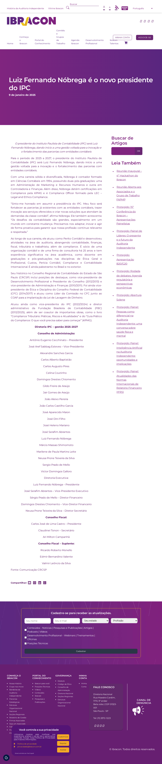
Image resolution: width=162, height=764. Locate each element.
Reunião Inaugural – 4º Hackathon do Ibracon (129, 175)
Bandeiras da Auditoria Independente (15, 693)
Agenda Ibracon (75, 42)
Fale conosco (103, 687)
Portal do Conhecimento (42, 42)
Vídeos (38, 690)
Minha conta (122, 37)
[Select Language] (142, 8)
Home (10, 43)
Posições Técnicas (37, 643)
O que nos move (16, 687)
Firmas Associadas (17, 720)
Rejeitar (63, 743)
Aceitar (63, 750)
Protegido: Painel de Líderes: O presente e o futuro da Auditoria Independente (129, 239)
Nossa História (15, 683)
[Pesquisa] (123, 151)
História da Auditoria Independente (25, 8)
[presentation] (125, 632)
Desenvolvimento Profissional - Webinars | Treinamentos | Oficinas (61, 637)
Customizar (63, 737)
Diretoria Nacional (65, 693)
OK (138, 151)
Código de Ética (64, 684)
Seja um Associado (17, 724)
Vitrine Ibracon (55, 8)
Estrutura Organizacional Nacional (15, 708)
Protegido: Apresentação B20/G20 (125, 259)
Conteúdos (39, 693)
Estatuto (61, 681)
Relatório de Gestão (17, 717)
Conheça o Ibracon (24, 40)
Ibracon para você (42, 683)
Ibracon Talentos (114, 42)
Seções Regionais (17, 714)
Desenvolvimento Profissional (95, 42)
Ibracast (38, 696)
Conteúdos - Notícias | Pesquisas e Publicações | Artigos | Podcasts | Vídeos (60, 629)
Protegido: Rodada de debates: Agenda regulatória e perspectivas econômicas (129, 279)
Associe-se (144, 37)
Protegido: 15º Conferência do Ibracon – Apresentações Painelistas (126, 215)
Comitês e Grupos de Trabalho (60, 37)
